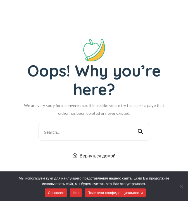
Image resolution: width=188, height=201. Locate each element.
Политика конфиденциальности (115, 193)
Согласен (56, 193)
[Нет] (181, 186)
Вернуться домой (94, 156)
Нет (76, 193)
